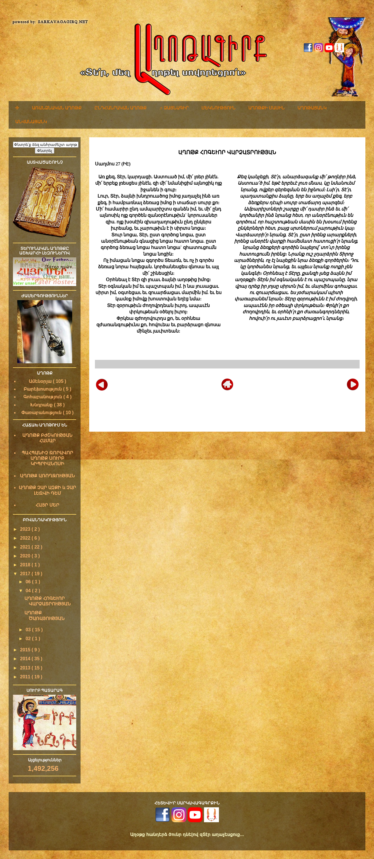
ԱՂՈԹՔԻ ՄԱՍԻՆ (266, 107)
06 (29, 581)
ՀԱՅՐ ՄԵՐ (47, 505)
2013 (26, 667)
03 (29, 629)
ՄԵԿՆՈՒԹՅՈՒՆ (218, 107)
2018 (26, 564)
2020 (26, 555)
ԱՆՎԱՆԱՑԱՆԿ (31, 121)
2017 (26, 573)
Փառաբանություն (42, 412)
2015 (26, 649)
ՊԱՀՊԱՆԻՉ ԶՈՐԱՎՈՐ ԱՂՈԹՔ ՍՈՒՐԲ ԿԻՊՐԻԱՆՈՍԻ (47, 458)
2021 (26, 547)
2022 (26, 538)
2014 (26, 658)
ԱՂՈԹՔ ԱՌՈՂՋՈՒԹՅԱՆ (47, 475)
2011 (26, 676)
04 (29, 590)
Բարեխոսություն (43, 389)
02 (29, 638)
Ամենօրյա (41, 381)
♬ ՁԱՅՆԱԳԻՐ (173, 107)
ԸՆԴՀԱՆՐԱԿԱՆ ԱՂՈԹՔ (120, 107)
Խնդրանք (42, 404)
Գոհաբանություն (43, 396)
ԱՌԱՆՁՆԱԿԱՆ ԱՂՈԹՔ (56, 107)
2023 (26, 529)
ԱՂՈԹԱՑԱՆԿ (312, 107)
